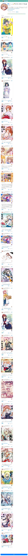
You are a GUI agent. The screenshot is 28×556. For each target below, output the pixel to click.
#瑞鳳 (4, 443)
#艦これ (5, 142)
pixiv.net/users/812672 (11, 8)
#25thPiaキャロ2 (4, 246)
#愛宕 (4, 487)
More (14, 554)
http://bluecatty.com (10, 10)
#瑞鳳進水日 (6, 443)
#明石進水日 (9, 308)
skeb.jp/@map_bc (17, 8)
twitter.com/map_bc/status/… (5, 247)
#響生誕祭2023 (6, 508)
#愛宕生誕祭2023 (7, 487)
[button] (27, 1)
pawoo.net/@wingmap (11, 9)
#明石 (7, 308)
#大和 (6, 142)
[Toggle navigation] (1, 1)
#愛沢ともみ (8, 246)
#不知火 (10, 353)
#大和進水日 (9, 142)
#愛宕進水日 (10, 487)
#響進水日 (9, 508)
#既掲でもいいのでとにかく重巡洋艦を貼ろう (7, 77)
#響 (3, 508)
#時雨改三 (11, 529)
